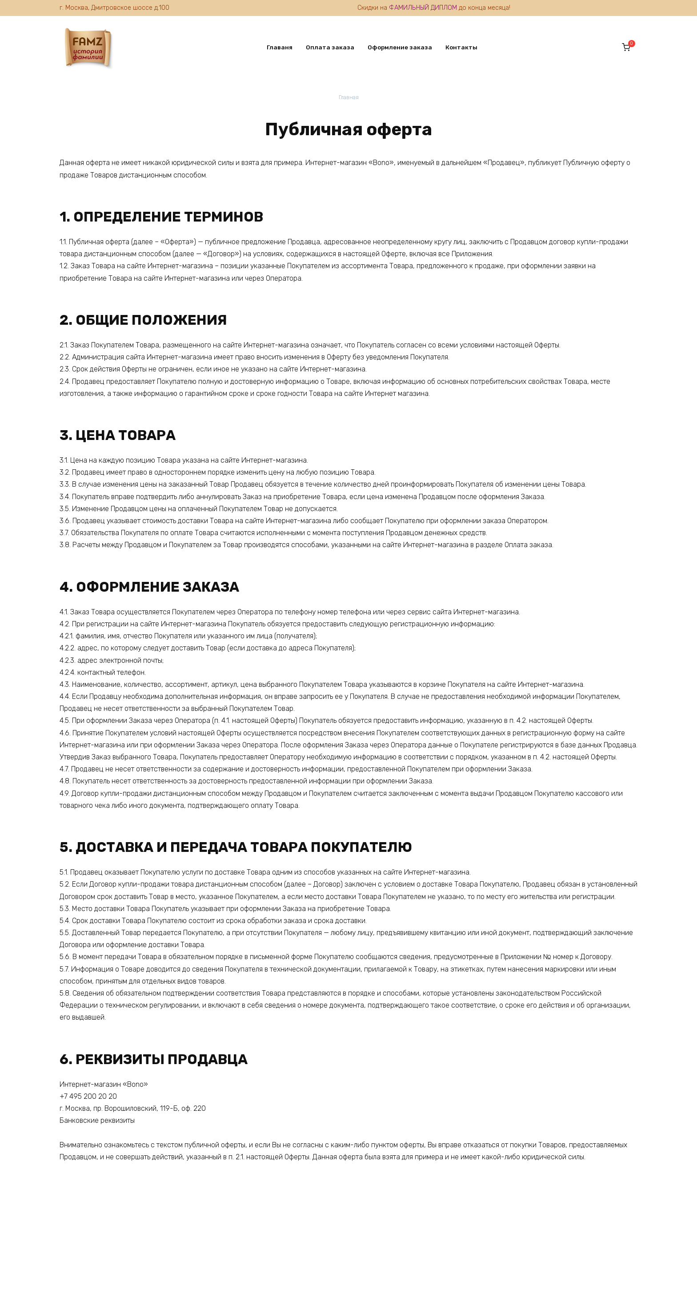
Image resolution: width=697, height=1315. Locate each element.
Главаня (275, 47)
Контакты (457, 47)
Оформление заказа (396, 47)
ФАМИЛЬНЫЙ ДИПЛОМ (423, 8)
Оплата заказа (326, 47)
